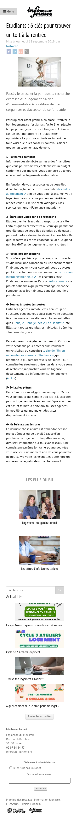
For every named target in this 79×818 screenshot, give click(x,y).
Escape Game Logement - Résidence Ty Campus (35, 615)
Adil (9, 378)
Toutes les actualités (40, 716)
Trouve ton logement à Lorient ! (35, 669)
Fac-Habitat (53, 323)
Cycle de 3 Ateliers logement (35, 642)
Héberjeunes (33, 323)
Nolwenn (12, 46)
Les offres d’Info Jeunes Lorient (39, 553)
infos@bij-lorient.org (19, 752)
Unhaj (17, 323)
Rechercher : (16, 590)
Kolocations (56, 281)
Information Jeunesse (47, 799)
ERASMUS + (13, 804)
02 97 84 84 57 (15, 747)
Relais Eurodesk (31, 804)
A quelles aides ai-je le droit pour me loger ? (35, 696)
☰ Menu (8, 11)
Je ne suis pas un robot (25, 768)
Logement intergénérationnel (39, 507)
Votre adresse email (39, 774)
